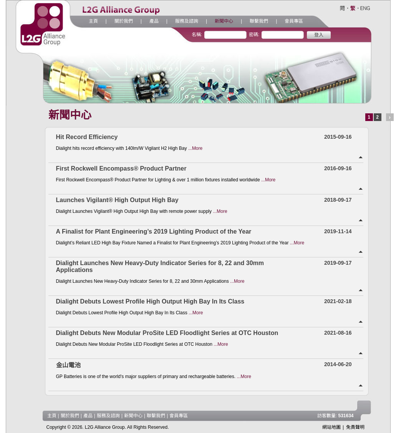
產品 (154, 21)
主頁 (93, 21)
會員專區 (294, 21)
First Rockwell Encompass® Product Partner (121, 168)
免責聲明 (355, 427)
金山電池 (68, 365)
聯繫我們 (259, 21)
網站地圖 (331, 427)
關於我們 (123, 21)
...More (195, 148)
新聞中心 (224, 21)
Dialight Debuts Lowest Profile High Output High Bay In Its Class (150, 301)
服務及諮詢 (186, 21)
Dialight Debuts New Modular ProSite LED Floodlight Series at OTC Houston (167, 333)
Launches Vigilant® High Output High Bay (117, 200)
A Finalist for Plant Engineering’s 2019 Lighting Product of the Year (154, 231)
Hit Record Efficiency (87, 137)
